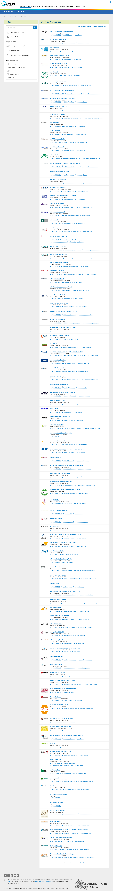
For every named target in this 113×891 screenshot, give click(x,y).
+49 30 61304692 (55, 404)
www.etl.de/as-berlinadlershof (86, 485)
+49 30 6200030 (55, 763)
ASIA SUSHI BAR (54, 500)
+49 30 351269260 (55, 444)
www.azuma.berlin (80, 676)
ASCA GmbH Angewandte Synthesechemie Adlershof (65, 489)
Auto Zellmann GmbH (56, 623)
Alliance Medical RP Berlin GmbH (59, 335)
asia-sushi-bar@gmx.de (69, 503)
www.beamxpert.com (83, 789)
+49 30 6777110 (55, 485)
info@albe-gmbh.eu (68, 306)
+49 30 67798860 (55, 676)
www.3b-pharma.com (82, 43)
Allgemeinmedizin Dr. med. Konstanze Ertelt (63, 327)
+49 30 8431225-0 (55, 298)
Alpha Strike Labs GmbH (57, 368)
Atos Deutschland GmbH (57, 550)
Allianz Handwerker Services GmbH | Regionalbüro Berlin (66, 351)
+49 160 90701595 (55, 215)
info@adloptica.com (68, 175)
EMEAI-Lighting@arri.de (69, 452)
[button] (5, 875)
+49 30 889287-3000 (56, 355)
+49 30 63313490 (55, 857)
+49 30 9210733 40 (56, 323)
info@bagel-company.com (69, 708)
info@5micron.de (65, 51)
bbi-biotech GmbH (55, 770)
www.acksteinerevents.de (86, 110)
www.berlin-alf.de (81, 387)
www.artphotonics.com (82, 460)
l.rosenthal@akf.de (67, 282)
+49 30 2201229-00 (56, 513)
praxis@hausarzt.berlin (68, 477)
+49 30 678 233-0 (55, 452)
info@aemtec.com (67, 223)
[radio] (22, 32)
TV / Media (61, 6)
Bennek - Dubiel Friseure (57, 810)
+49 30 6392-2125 (55, 651)
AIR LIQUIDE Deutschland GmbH (59, 262)
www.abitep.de (75, 75)
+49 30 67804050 (55, 730)
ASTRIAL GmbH (54, 526)
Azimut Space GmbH (56, 664)
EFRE (9, 881)
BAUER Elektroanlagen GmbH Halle (60, 751)
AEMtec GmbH (54, 220)
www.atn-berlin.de (80, 546)
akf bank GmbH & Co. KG (57, 278)
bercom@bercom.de (67, 841)
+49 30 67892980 (55, 142)
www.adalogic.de (80, 126)
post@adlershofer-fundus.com (70, 166)
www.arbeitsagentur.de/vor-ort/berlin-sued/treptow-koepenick (67, 242)
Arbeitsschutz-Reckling (57, 424)
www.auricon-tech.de (82, 619)
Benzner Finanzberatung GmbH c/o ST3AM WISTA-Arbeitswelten (69, 829)
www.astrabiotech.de (81, 522)
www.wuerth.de (88, 183)
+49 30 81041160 (55, 738)
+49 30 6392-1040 (55, 412)
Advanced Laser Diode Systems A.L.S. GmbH (63, 195)
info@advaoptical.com (67, 191)
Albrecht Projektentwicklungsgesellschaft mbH (63, 311)
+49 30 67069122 (55, 595)
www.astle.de (76, 59)
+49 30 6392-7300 (55, 223)
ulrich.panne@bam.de (68, 738)
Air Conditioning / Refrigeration (17, 67)
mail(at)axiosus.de (67, 643)
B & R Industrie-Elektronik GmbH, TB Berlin (62, 680)
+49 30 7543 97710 (56, 102)
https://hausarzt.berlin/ (83, 477)
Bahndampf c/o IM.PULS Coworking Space (62, 718)
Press (56, 888)
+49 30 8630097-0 (55, 134)
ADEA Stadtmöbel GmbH (57, 147)
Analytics (11, 77)
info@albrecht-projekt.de (69, 314)
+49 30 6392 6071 (55, 668)
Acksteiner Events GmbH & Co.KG (59, 106)
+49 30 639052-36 (55, 150)
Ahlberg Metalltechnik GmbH (58, 254)
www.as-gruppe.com (83, 290)
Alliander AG (53, 343)
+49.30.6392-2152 (55, 207)
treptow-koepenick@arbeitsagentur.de (71, 239)
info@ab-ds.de (66, 67)
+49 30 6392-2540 (55, 396)
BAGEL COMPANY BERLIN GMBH (59, 705)
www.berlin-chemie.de (82, 849)
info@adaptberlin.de (68, 142)
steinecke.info (79, 700)
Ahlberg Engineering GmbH (58, 246)
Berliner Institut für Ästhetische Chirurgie (62, 854)
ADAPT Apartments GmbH (57, 139)
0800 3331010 (54, 747)
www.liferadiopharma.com (70, 339)
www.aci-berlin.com (81, 102)
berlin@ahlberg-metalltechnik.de (72, 258)
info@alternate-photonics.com (71, 379)
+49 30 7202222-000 (56, 274)
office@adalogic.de (68, 126)
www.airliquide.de (84, 266)
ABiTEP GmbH (54, 71)
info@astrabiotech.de (68, 522)
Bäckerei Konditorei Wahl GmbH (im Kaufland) (63, 688)
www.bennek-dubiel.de (85, 814)
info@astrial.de (54, 530)
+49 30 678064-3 (55, 562)
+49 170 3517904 (55, 797)
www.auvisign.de (80, 635)
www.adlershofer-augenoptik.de (93, 603)
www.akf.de (78, 282)
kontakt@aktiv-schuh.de (69, 290)
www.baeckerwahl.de (68, 692)
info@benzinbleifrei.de (68, 825)
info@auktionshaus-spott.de (69, 611)
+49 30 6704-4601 (55, 635)
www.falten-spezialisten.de (86, 857)
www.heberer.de (80, 730)
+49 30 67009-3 (55, 266)
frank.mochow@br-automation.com (72, 684)
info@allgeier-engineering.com (72, 323)
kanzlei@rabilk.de (67, 420)
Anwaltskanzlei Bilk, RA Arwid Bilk (60, 416)
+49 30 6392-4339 (55, 379)
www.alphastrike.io (82, 371)
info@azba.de (66, 651)
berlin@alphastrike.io (68, 371)
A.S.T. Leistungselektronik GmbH (59, 55)
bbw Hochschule (54, 778)
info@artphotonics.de (68, 460)
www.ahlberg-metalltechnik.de (92, 258)
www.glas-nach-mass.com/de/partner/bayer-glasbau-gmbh (66, 765)
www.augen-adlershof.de (86, 595)
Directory (31, 16)
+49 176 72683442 (55, 387)
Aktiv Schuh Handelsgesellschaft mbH (61, 287)
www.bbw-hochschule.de (85, 781)
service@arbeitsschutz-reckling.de (72, 428)
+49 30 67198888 (55, 477)
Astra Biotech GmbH (56, 518)
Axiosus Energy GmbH (56, 640)
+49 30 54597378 (55, 67)
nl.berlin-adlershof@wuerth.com (72, 183)
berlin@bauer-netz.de (68, 755)
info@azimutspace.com (69, 668)
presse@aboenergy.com (70, 85)
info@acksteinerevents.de (69, 110)
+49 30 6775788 (55, 158)
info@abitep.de (65, 75)
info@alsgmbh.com (68, 199)
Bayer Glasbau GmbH (56, 759)
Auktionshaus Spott (55, 607)
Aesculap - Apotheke (56, 228)
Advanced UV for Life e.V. (57, 203)
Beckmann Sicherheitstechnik (58, 794)
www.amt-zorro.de (82, 404)
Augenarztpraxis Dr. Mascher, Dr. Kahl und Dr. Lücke (65, 591)
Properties (69, 6)
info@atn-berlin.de (68, 546)
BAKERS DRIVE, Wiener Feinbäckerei (60, 726)
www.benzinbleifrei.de (83, 825)
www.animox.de (78, 412)
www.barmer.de (82, 747)
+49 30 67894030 (55, 469)
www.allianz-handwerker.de (90, 355)
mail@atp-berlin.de (67, 562)
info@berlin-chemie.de (67, 849)
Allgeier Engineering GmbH (58, 319)
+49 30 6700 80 (55, 191)
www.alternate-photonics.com (89, 379)
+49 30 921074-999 (56, 85)
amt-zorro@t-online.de (68, 404)
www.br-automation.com (90, 684)
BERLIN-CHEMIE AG (56, 846)
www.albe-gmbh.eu (81, 306)
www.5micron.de (77, 51)
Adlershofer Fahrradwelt (57, 155)
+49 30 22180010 (55, 773)
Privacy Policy (31, 888)
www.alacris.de (78, 298)
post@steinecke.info (68, 700)
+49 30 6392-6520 (55, 199)
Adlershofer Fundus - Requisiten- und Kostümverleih (65, 163)
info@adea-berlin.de (68, 150)
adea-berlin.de (80, 150)
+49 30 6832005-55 (56, 250)
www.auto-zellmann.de (85, 627)
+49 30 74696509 (55, 522)
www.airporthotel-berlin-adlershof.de (86, 274)
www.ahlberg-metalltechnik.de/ (91, 250)
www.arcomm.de (81, 444)
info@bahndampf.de (56, 722)
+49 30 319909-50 (55, 781)
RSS (67, 888)
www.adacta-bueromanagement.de (93, 118)
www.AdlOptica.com (81, 175)
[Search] (35, 27)
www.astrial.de (65, 530)
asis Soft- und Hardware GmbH (59, 510)
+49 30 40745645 (55, 503)
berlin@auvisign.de (68, 635)
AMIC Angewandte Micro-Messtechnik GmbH (63, 392)
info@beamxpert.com (69, 789)
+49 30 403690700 (55, 619)
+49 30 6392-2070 (55, 493)
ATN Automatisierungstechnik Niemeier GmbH (63, 542)
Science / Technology (49, 6)
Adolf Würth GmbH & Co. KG (58, 179)
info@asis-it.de (67, 513)
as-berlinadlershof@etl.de (68, 485)
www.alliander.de (85, 347)
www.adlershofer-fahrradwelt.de (90, 158)
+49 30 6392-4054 (55, 659)
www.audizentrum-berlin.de (88, 570)
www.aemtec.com (79, 223)
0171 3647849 (54, 51)
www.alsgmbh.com (80, 199)
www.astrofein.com (81, 538)
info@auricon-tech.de (68, 619)
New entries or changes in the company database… (92, 26)
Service (78, 6)
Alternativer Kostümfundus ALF (59, 384)
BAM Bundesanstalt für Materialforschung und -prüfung (66, 735)
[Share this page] (18, 875)
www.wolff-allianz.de (82, 363)
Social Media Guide (40, 888)
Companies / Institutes (21, 16)
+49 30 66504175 (55, 166)
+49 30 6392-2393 (55, 331)
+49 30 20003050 (55, 755)
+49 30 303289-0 (55, 290)
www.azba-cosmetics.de (85, 659)
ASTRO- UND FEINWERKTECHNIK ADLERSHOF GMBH (65, 534)
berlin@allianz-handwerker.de (72, 355)
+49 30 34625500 (55, 578)
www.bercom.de (80, 841)
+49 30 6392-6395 (55, 118)
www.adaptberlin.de (81, 142)
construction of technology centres (44, 881)
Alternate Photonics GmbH (57, 376)
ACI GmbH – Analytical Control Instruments (62, 98)
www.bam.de (80, 738)
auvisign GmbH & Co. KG (57, 632)
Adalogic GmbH (54, 122)
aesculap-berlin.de (86, 231)
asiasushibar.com (82, 503)
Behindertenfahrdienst (56, 802)
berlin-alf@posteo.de (68, 387)
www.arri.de (81, 452)
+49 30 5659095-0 (55, 546)
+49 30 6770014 (55, 603)
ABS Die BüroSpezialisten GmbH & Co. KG (62, 90)
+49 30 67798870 (55, 460)
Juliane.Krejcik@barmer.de (68, 747)
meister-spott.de (83, 611)
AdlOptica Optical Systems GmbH (59, 171)
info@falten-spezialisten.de (70, 857)
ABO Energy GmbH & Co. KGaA (59, 82)
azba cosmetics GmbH (56, 656)
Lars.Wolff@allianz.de (68, 363)
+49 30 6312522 (55, 611)
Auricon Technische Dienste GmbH (60, 615)
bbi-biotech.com (81, 773)
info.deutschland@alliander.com (70, 347)
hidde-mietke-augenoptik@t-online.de (72, 603)
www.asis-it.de (78, 513)
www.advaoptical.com (81, 191)
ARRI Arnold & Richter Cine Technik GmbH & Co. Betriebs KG (67, 449)
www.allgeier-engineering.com (91, 323)
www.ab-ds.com (77, 67)
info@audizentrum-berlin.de (70, 570)
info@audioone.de (66, 586)
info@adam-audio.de (68, 134)
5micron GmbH (54, 47)
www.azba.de (76, 651)
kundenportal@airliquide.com (69, 266)
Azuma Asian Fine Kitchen (57, 672)
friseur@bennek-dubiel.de (69, 814)
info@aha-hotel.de (69, 274)
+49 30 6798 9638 (55, 643)
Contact (52, 888)
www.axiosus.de (79, 643)
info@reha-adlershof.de (69, 469)
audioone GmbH (54, 583)
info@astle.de (66, 59)
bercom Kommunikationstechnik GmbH (61, 837)
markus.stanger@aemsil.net (70, 215)
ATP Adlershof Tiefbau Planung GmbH (61, 559)
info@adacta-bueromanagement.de (72, 118)
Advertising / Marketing (15, 64)
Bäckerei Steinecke (55, 697)
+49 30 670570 (54, 75)
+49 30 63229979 (55, 806)
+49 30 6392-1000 (55, 538)
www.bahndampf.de (69, 722)
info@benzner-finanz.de (69, 833)
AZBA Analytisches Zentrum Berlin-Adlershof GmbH (65, 648)
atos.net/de (75, 554)
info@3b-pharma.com (68, 43)
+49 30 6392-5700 (55, 59)
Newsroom (36, 6)
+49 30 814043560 (55, 363)
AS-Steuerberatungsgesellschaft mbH (61, 481)
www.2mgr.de (78, 35)
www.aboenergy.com (84, 85)
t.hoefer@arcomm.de (68, 444)
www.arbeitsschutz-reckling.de (92, 428)
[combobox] (19, 27)
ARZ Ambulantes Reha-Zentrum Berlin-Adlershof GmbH (66, 465)
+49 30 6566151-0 (55, 684)
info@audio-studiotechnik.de (70, 578)
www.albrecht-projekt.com (85, 314)
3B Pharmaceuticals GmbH (58, 39)
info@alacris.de (67, 298)
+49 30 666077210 (55, 570)
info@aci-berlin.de (68, 102)
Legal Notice (23, 888)
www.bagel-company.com (85, 708)
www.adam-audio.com (82, 134)
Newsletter (61, 888)
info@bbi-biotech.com (68, 773)
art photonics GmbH (55, 457)
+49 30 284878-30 (55, 110)
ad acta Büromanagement (57, 114)
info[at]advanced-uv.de (69, 207)
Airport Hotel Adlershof (57, 270)
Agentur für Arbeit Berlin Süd (58, 236)
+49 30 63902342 (55, 306)
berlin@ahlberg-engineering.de (72, 250)
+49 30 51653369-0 (56, 183)
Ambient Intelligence (14, 70)
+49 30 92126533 (55, 428)
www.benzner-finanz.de (84, 833)
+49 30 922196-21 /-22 (57, 93)
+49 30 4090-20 (55, 347)
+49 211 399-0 (54, 554)
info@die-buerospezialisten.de (73, 93)
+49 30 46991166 (55, 708)
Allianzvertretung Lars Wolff (58, 360)
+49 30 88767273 (55, 833)
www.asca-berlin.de (82, 493)
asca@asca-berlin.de (68, 493)
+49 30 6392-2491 (55, 339)
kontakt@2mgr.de (67, 35)
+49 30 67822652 (55, 314)
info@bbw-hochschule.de (69, 781)
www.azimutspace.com (83, 668)
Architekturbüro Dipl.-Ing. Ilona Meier (61, 433)
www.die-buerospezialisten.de (92, 93)
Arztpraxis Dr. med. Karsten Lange (60, 473)
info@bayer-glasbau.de (68, 763)
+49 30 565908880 (55, 175)
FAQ (48, 888)
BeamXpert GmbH (55, 786)
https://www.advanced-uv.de (85, 207)
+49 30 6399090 (55, 841)
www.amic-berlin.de (84, 396)
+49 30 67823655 (55, 814)
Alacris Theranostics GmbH (58, 295)
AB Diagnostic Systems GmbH (58, 63)
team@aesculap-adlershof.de (70, 231)
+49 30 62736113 (55, 825)
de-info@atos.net (65, 554)
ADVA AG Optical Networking (58, 187)
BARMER (52, 743)
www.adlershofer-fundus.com (89, 166)
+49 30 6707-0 (54, 849)
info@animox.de (67, 412)
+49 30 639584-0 (55, 282)
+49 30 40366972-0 (56, 789)
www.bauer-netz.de (82, 755)
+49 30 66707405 (55, 35)
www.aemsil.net (85, 215)
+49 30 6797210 (55, 627)
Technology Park (25, 6)
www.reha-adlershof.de (84, 469)
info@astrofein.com (68, 538)
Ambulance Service (14, 74)
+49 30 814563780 (55, 126)
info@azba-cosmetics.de (69, 659)
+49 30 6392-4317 (55, 43)
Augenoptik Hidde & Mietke (58, 599)
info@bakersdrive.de (68, 730)
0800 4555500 (54, 239)
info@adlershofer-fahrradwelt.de (70, 158)
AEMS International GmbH (57, 212)
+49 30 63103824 (55, 700)
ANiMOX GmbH (54, 408)
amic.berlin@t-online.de (69, 396)
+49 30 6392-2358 (55, 231)
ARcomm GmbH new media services (60, 441)
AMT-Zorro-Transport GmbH (58, 400)
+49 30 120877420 (55, 371)
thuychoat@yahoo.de (68, 676)
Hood (84, 6)
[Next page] (83, 862)
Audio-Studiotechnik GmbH (58, 575)
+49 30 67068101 (55, 420)
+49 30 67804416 (55, 692)
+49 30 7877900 (55, 586)
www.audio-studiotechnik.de (87, 578)
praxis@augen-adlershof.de (70, 595)
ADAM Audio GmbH (55, 130)
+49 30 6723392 (55, 436)
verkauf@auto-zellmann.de (69, 627)
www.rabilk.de (78, 420)
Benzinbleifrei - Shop (56, 821)
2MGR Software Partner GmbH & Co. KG (61, 31)
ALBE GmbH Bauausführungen (59, 303)
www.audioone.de (78, 586)
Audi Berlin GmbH (55, 567)
